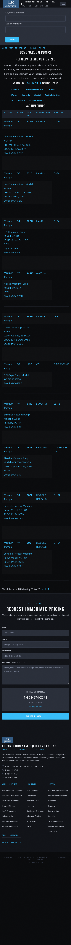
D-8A (57, 173)
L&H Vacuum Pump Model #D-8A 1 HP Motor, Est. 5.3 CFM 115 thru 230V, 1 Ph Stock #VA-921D (18, 192)
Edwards (26, 95)
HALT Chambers (9, 811)
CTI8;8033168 (61, 364)
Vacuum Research (37, 100)
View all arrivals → (11, 842)
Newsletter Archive (56, 826)
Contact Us (52, 831)
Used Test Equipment (15, 48)
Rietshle (21, 100)
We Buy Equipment (55, 821)
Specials (51, 816)
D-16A (57, 121)
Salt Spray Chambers (35, 811)
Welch (14, 95)
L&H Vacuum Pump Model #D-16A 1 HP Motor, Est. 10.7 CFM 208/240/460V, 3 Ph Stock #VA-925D (18, 145)
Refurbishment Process (57, 796)
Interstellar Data (39, 863)
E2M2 (57, 403)
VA (18, 121)
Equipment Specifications (14, 663)
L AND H (40, 121)
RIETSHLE (41, 447)
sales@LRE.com (35, 707)
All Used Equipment (10, 826)
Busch (52, 89)
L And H (15, 89)
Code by (27, 863)
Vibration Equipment (10, 821)
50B (56, 316)
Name (4, 628)
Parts (29, 826)
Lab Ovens (31, 796)
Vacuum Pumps (38, 48)
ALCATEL (41, 273)
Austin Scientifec (52, 95)
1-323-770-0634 (35, 703)
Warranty (52, 801)
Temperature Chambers (12, 796)
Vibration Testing (34, 816)
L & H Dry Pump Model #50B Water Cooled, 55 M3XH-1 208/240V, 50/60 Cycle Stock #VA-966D (18, 335)
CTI (12, 100)
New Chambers (33, 790)
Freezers (30, 806)
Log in (40, 860)
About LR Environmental (58, 790)
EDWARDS (42, 403)
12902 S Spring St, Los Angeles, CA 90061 (22, 766)
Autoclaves (31, 821)
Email (4, 639)
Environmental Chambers (12, 790)
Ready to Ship (53, 811)
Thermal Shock (8, 806)
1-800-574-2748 (35, 697)
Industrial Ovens (9, 816)
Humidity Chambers (10, 801)
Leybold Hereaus (34, 89)
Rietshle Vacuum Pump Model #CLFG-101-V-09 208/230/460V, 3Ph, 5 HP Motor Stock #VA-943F (18, 466)
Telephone (6, 651)
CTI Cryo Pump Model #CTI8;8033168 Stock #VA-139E (16, 379)
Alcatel (37, 95)
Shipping (51, 806)
